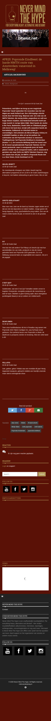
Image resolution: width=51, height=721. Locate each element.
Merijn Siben (15, 427)
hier (10, 142)
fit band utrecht (32, 423)
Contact (5, 609)
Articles (8, 74)
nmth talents (38, 427)
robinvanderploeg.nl (25, 684)
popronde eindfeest (34, 431)
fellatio (23, 423)
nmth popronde (27, 427)
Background (19, 74)
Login (4, 466)
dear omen (15, 423)
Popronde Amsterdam (18, 431)
